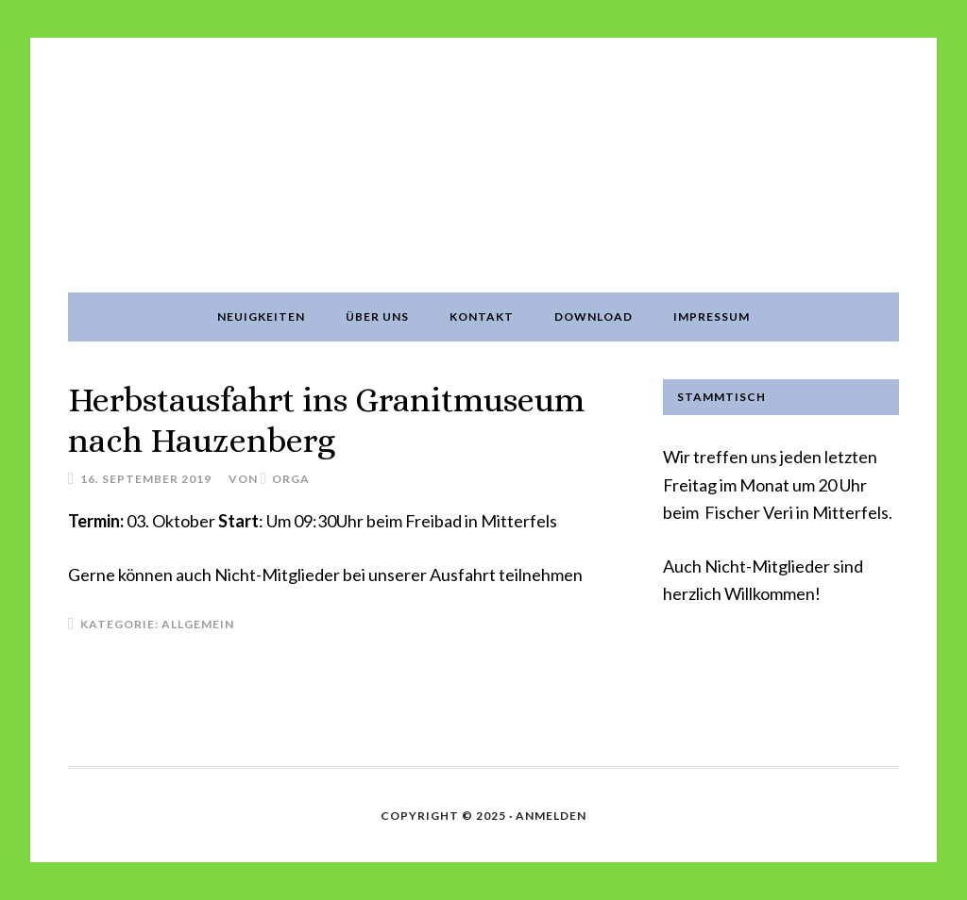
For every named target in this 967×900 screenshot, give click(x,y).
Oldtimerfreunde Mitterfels (483, 165)
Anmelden (551, 815)
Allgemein (197, 624)
